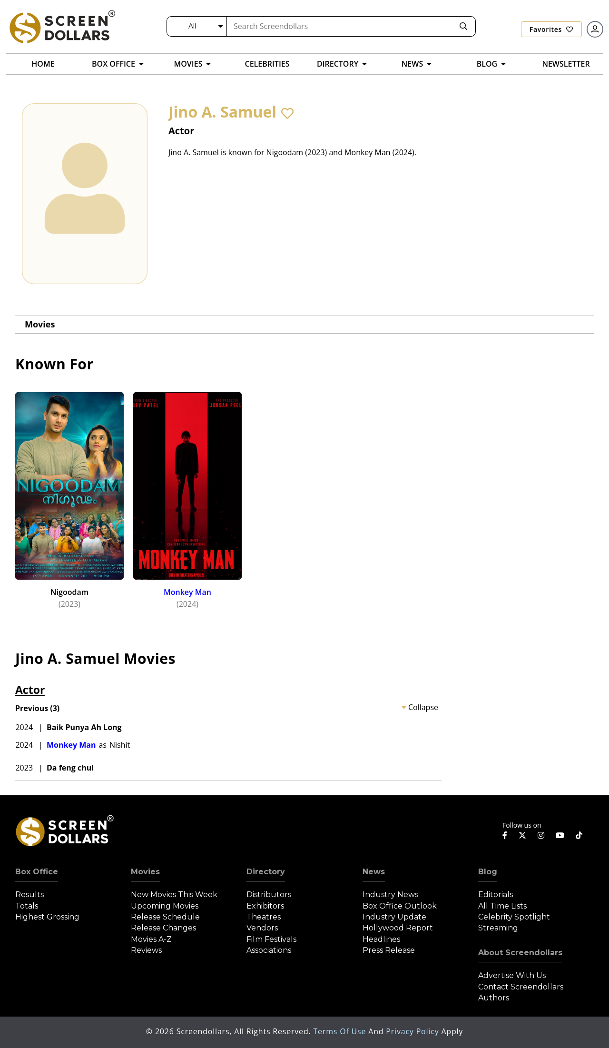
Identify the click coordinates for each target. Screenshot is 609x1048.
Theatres (263, 916)
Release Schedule (165, 916)
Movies (40, 324)
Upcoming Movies (164, 905)
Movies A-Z (151, 939)
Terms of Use (340, 1031)
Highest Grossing (47, 916)
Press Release (389, 950)
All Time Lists (502, 905)
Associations (268, 950)
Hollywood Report (398, 927)
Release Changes (163, 927)
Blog (487, 871)
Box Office (36, 871)
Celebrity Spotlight (514, 916)
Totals (26, 905)
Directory (265, 871)
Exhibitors (265, 905)
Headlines (381, 939)
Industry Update (394, 916)
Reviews (146, 950)
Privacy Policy (413, 1031)
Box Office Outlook (400, 905)
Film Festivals (271, 939)
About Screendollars (520, 952)
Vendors (262, 927)
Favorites (551, 29)
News (374, 871)
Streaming (498, 927)
